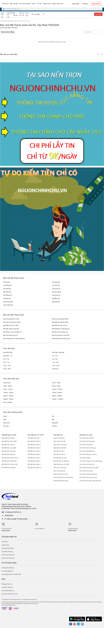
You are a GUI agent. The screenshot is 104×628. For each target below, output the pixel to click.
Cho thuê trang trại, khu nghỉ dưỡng (90, 461)
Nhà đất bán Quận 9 (34, 464)
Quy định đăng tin (7, 571)
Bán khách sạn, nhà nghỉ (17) (12, 332)
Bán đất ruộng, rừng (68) (11, 329)
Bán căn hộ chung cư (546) (12, 322)
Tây (53, 416)
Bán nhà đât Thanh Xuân (22, 21)
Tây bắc (54, 426)
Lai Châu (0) (56, 285)
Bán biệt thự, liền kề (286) (60, 322)
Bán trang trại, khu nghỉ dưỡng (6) (14, 338)
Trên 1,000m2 (7, 402)
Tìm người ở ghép (84, 458)
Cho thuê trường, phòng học (88, 474)
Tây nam (6, 426)
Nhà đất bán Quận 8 (34, 461)
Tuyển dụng (5, 545)
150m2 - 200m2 (57, 392)
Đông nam (6, 423)
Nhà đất (10, 21)
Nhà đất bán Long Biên (9, 448)
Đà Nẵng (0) (56, 298)
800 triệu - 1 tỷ (7, 356)
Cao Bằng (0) (7, 285)
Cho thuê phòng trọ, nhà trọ (88, 454)
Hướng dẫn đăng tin (8, 568)
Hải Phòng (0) (7, 295)
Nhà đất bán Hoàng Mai (9, 461)
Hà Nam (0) (7, 298)
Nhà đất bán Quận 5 (34, 451)
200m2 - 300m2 (8, 396)
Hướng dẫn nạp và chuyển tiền (11, 574)
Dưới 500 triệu (7, 352)
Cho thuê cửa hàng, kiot (87, 464)
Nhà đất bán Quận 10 (34, 467)
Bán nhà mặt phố (59, 438)
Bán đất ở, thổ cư (59, 451)
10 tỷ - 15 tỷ (7, 365)
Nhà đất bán (58, 435)
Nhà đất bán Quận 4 (34, 448)
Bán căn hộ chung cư (60, 444)
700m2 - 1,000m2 (57, 399)
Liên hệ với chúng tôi (8, 558)
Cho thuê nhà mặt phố (86, 438)
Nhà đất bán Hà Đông (8, 467)
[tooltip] (43, 14)
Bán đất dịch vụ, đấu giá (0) (60, 329)
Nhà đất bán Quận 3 (34, 444)
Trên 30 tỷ (55, 369)
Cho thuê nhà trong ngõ (87, 441)
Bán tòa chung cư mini (61, 474)
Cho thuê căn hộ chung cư (87, 448)
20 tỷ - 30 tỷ (7, 369)
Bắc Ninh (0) (7, 292)
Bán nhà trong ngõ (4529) (60, 319)
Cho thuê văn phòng (85, 444)
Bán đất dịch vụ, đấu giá (61, 461)
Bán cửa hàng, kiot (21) (10, 335)
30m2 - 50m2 (7, 386)
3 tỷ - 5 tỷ (55, 359)
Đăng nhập (75, 4)
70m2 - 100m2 (8, 389)
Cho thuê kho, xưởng (86, 471)
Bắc (53, 419)
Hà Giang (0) (56, 282)
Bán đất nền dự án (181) (59, 325)
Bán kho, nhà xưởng (60, 467)
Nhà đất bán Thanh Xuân (10, 464)
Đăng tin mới (96, 4)
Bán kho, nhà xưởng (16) (60, 332)
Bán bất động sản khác (61, 480)
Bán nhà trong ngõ (59, 441)
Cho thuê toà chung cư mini (88, 477)
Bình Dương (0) (8, 302)
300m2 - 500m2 (57, 396)
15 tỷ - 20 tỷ (55, 365)
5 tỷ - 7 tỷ (6, 362)
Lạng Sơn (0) (56, 288)
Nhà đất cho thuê (85, 435)
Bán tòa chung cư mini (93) (60, 335)
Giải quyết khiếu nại (8, 590)
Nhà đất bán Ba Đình (8, 438)
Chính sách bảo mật (8, 555)
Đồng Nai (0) (56, 302)
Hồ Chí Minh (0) (8, 305)
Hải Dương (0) (56, 292)
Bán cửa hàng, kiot (59, 471)
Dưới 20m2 (6, 383)
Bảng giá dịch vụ (7, 584)
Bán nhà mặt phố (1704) (11, 319)
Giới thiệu (5, 542)
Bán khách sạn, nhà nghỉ (61, 464)
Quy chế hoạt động (8, 548)
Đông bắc (55, 423)
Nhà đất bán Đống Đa (8, 454)
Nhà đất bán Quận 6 (34, 454)
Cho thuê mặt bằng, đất (86, 451)
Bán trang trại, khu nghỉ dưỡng (63, 477)
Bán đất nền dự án (59, 454)
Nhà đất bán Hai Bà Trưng (10, 458)
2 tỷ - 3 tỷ (6, 359)
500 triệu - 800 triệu (58, 352)
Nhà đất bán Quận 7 (34, 458)
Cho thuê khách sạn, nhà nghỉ (88, 467)
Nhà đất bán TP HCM (35, 435)
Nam (4, 419)
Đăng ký (85, 4)
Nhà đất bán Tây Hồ (8, 444)
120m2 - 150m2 (8, 392)
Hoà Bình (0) (7, 288)
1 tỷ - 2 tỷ (55, 356)
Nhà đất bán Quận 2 (34, 441)
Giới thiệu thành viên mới (9, 594)
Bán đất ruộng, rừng (60, 458)
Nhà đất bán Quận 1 (34, 438)
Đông (5, 416)
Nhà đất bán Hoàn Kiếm (9, 441)
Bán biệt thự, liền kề (60, 448)
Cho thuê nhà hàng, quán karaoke (90, 480)
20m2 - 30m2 (56, 383)
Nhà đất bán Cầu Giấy (9, 451)
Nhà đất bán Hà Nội (9, 435)
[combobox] (3, 17)
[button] (102, 54)
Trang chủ (3, 21)
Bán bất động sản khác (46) (61, 338)
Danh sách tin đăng (7, 32)
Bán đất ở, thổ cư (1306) (11, 325)
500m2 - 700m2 (8, 399)
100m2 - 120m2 (57, 389)
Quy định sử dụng (7, 551)
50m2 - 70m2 (56, 386)
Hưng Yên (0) (56, 295)
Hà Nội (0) (6, 282)
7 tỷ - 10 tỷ (55, 362)
